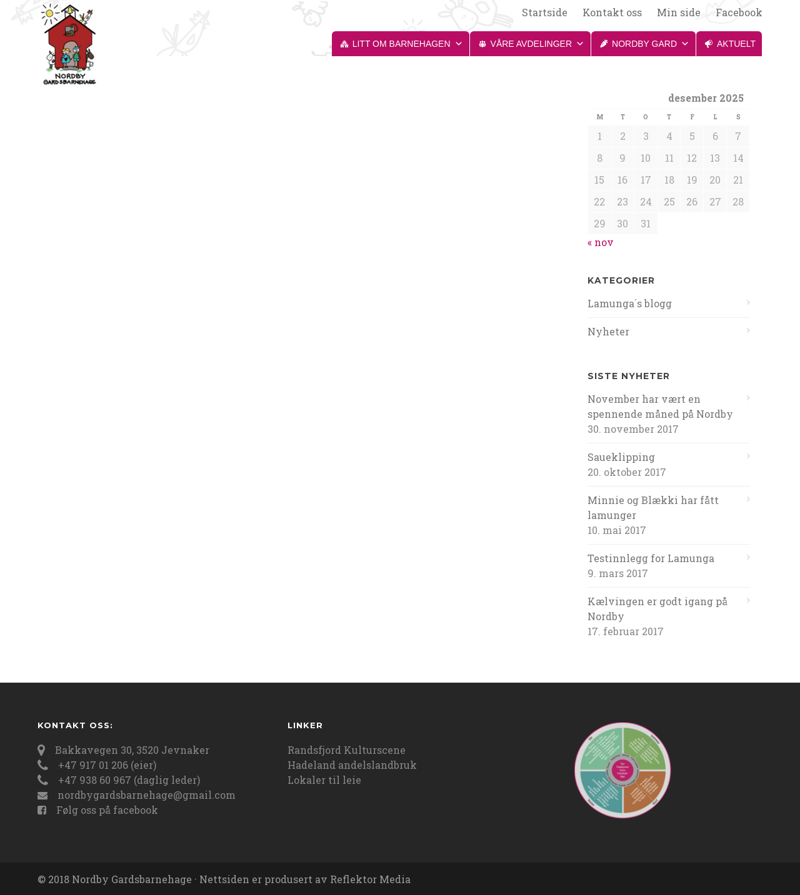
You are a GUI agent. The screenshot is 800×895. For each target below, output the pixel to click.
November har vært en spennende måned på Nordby (660, 406)
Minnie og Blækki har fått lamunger (653, 507)
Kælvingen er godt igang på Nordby (658, 609)
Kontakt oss (612, 12)
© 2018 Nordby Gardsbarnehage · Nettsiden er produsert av (184, 879)
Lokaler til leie (324, 779)
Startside (545, 12)
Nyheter (608, 331)
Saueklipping (621, 456)
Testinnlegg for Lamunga (651, 558)
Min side (679, 12)
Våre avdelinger (537, 44)
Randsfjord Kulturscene (347, 749)
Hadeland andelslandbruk (352, 764)
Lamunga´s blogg (630, 303)
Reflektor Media (370, 879)
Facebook (739, 12)
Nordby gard (650, 44)
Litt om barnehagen (407, 44)
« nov (601, 242)
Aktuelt (736, 44)
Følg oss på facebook (107, 809)
